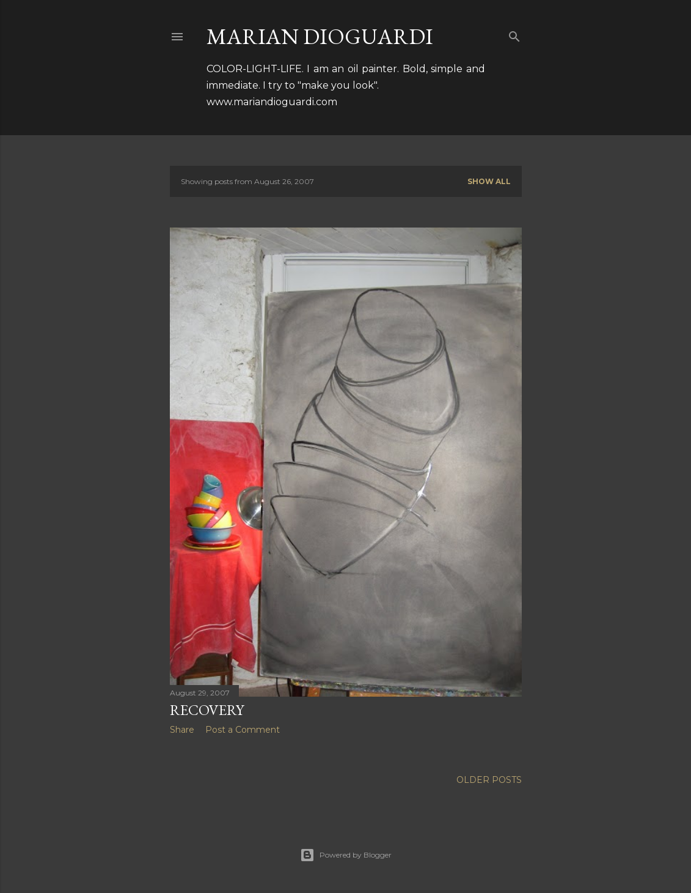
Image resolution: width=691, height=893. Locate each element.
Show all (489, 181)
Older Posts (489, 779)
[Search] (514, 34)
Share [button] (182, 729)
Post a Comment (242, 729)
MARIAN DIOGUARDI (320, 36)
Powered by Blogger (346, 855)
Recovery (207, 709)
